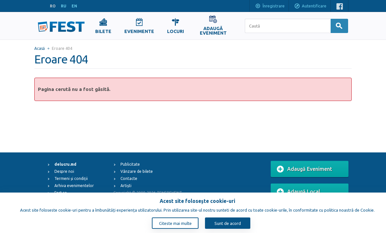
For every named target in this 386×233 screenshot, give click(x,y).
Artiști (125, 185)
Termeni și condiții (71, 178)
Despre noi (64, 171)
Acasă (39, 48)
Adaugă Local (298, 191)
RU (63, 6)
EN (74, 6)
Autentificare (310, 6)
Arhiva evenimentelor (74, 185)
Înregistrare (270, 6)
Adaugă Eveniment (304, 169)
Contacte (128, 178)
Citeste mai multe (175, 223)
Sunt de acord (227, 223)
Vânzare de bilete (136, 171)
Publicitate (130, 164)
